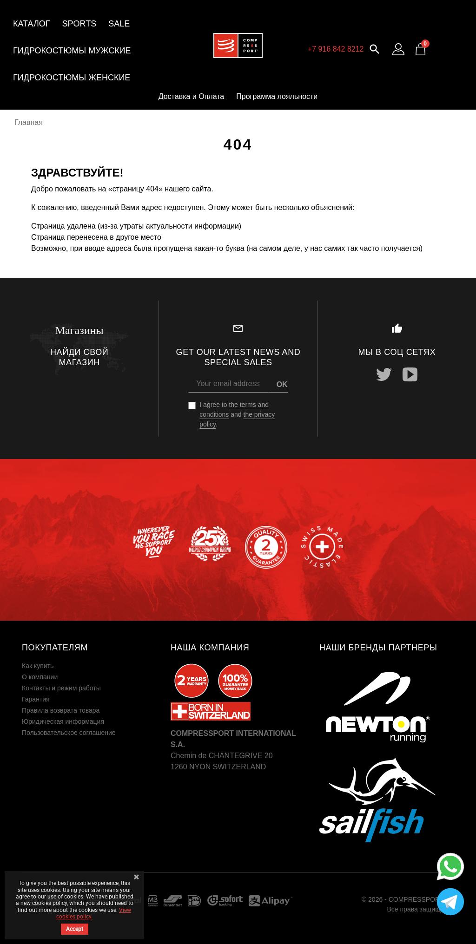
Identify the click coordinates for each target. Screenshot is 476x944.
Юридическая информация (63, 721)
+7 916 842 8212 (336, 49)
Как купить (37, 665)
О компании (40, 677)
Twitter (384, 374)
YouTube (410, 374)
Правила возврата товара (60, 710)
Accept (74, 929)
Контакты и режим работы (61, 688)
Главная (28, 122)
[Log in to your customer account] (398, 49)
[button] (374, 48)
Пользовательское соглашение (69, 732)
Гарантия (36, 699)
